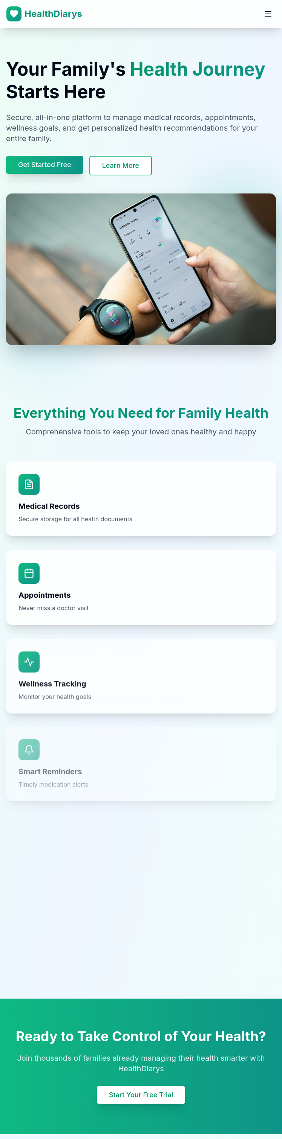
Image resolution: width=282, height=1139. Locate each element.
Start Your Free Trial (141, 1095)
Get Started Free (44, 165)
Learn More (120, 165)
